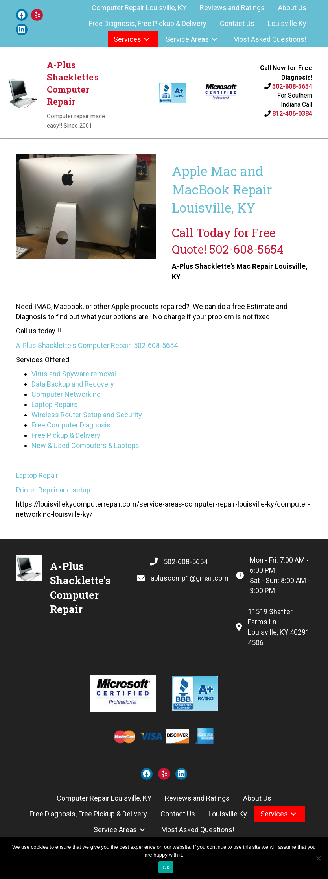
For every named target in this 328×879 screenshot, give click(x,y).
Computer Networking (66, 394)
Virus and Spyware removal (73, 374)
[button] (22, 15)
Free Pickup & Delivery (65, 435)
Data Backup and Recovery (72, 384)
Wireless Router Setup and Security (86, 415)
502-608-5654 (292, 86)
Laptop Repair (37, 475)
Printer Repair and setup (53, 490)
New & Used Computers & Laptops (85, 445)
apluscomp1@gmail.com (189, 578)
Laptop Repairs (54, 404)
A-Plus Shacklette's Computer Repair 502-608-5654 (97, 345)
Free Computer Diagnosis (71, 425)
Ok (165, 867)
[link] (139, 8)
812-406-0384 (292, 113)
